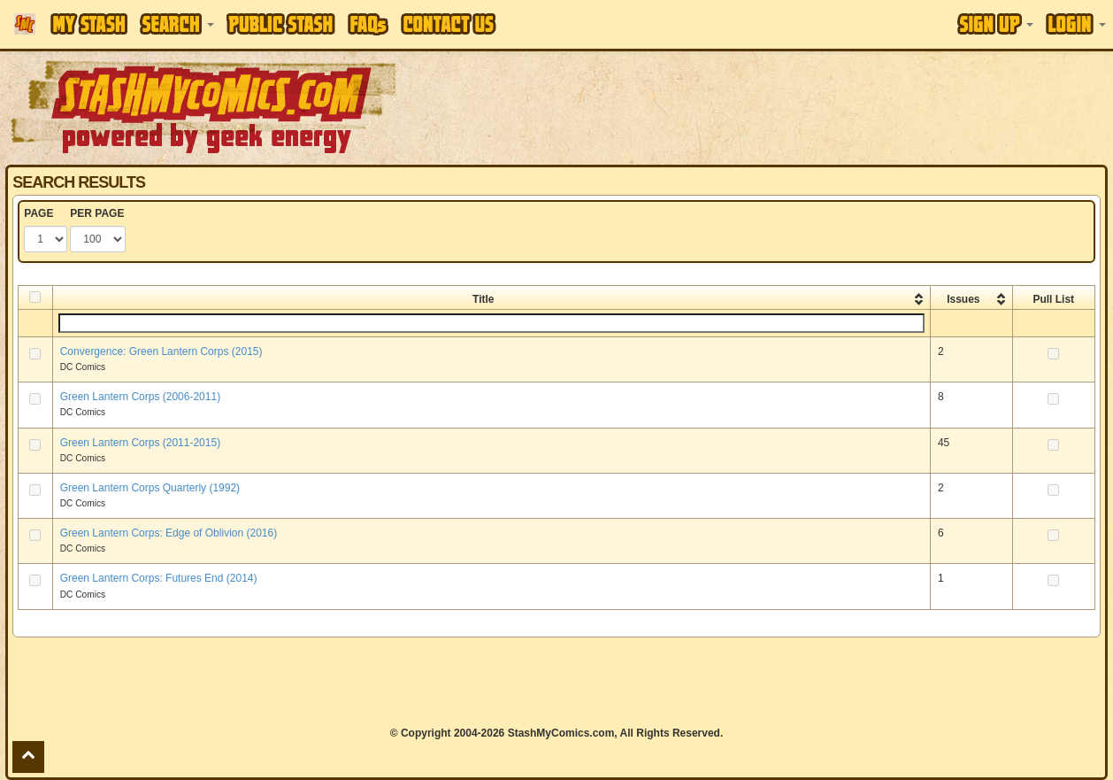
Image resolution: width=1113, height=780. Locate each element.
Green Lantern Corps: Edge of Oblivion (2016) (168, 533)
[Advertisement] (556, 682)
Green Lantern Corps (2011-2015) (140, 442)
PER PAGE (97, 213)
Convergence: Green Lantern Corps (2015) (161, 351)
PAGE (38, 213)
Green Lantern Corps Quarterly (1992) (150, 488)
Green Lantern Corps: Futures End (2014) (158, 578)
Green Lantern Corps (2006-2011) (140, 396)
